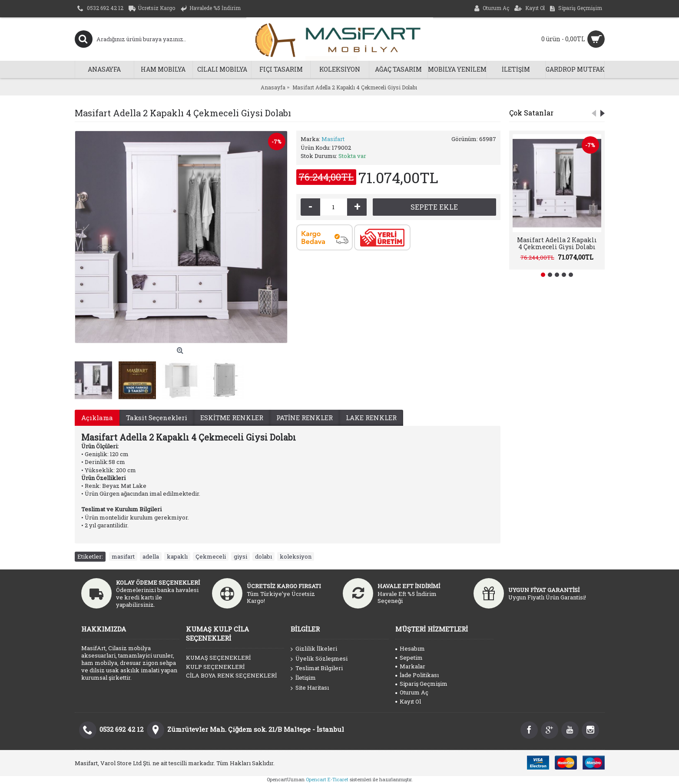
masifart (123, 556)
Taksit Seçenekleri (156, 417)
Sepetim (409, 657)
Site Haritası (310, 688)
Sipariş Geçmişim (421, 684)
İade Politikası (417, 675)
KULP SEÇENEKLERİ (215, 667)
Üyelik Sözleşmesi (319, 659)
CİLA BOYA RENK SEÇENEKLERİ (231, 675)
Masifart (332, 139)
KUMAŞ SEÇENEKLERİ (218, 657)
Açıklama (97, 417)
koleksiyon (295, 556)
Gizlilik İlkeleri (314, 649)
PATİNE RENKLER (304, 417)
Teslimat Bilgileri (317, 668)
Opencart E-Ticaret (327, 779)
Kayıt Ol (408, 701)
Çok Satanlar (531, 112)
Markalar (410, 666)
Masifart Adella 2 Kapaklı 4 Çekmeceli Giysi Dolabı (557, 243)
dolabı (263, 556)
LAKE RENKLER (371, 417)
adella (150, 556)
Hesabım (410, 648)
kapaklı (177, 556)
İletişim (303, 678)
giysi (240, 556)
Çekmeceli (210, 556)
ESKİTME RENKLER (231, 417)
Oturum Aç (411, 692)
